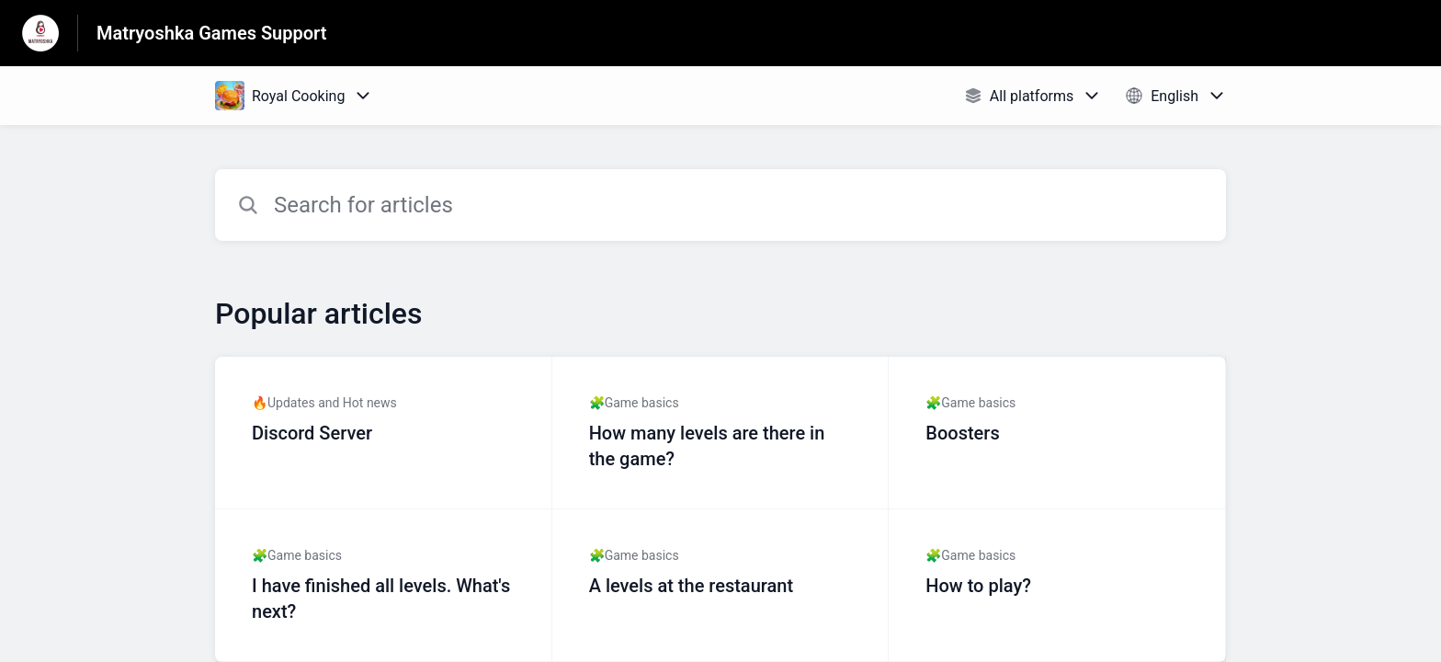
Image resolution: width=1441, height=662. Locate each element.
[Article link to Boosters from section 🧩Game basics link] (1057, 433)
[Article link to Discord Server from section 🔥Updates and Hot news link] (383, 433)
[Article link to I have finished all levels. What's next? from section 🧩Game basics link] (383, 585)
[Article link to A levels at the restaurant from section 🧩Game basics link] (721, 585)
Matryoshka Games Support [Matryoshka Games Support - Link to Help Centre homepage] (211, 33)
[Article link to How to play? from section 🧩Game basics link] (1057, 585)
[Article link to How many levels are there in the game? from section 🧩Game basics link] (721, 433)
